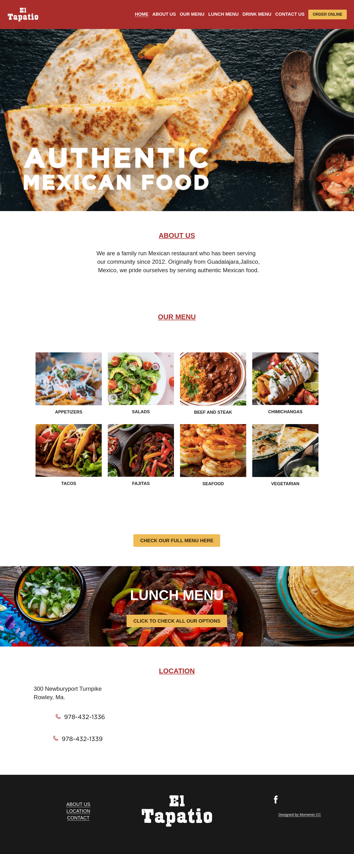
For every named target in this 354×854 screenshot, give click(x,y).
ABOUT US (78, 804)
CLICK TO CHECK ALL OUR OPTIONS (176, 621)
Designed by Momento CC (299, 814)
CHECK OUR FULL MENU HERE (176, 540)
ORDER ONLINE (327, 14)
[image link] (23, 14)
